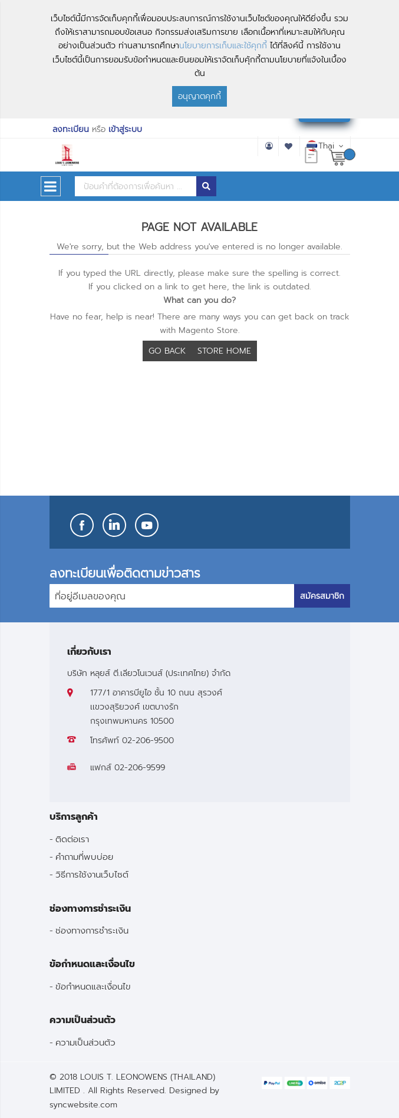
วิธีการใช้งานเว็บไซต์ (91, 874)
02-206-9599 (139, 767)
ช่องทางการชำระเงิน (91, 930)
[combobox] (135, 186)
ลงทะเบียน (70, 129)
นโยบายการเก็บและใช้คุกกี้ (223, 45)
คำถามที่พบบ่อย (84, 856)
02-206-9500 (148, 740)
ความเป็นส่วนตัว (85, 1042)
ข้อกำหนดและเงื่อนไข (93, 986)
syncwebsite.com (83, 1105)
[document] (199, 59)
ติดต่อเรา (72, 839)
